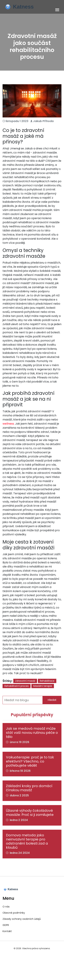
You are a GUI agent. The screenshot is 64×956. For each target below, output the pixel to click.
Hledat (52, 700)
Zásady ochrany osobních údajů (22, 919)
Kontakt (7, 931)
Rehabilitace (47, 681)
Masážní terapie (42, 686)
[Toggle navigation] (57, 10)
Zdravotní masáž (25, 681)
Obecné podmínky (14, 912)
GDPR (6, 925)
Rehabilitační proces (16, 686)
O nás (6, 906)
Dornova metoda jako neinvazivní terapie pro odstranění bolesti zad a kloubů (27, 841)
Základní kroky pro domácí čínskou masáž (29, 788)
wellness (8, 424)
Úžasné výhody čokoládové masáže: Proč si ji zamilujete (30, 812)
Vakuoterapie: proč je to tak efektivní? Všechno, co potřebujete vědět (30, 761)
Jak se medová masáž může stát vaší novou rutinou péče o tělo (32, 732)
